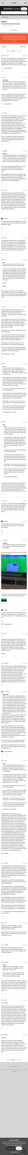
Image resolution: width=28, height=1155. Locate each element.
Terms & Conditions (6, 1069)
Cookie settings (16, 1069)
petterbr (5, 113)
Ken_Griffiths (6, 691)
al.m (4, 77)
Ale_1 (4, 307)
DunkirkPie (5, 863)
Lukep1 (5, 190)
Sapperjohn (6, 663)
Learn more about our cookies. (16, 1145)
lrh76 (4, 259)
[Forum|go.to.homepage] (11, 9)
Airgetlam (5, 218)
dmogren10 (6, 962)
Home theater (5, 17)
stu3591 (5, 237)
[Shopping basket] (25, 3)
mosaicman (6, 55)
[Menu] (2, 3)
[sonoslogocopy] (14, 3)
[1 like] (6, 68)
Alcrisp (4, 633)
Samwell (5, 500)
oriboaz (5, 150)
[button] (2, 9)
